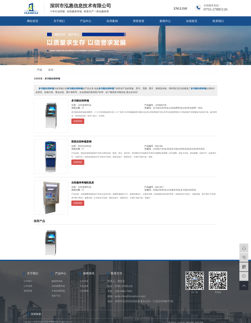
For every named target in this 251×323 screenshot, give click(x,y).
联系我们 (218, 21)
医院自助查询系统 (196, 149)
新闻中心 (165, 21)
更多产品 (56, 296)
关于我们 (59, 21)
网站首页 (32, 21)
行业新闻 (84, 291)
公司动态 (84, 281)
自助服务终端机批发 (82, 182)
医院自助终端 (84, 146)
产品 (39, 69)
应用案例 (112, 21)
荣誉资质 (138, 21)
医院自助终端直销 (81, 141)
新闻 (50, 69)
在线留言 (191, 21)
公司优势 (28, 286)
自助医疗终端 (159, 149)
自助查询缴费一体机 (193, 108)
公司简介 (28, 281)
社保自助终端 (58, 291)
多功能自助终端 (80, 100)
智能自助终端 (159, 190)
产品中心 (85, 21)
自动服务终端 (173, 190)
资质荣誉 (28, 291)
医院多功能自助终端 (177, 149)
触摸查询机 (57, 281)
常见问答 (84, 286)
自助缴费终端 (84, 105)
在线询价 (77, 121)
